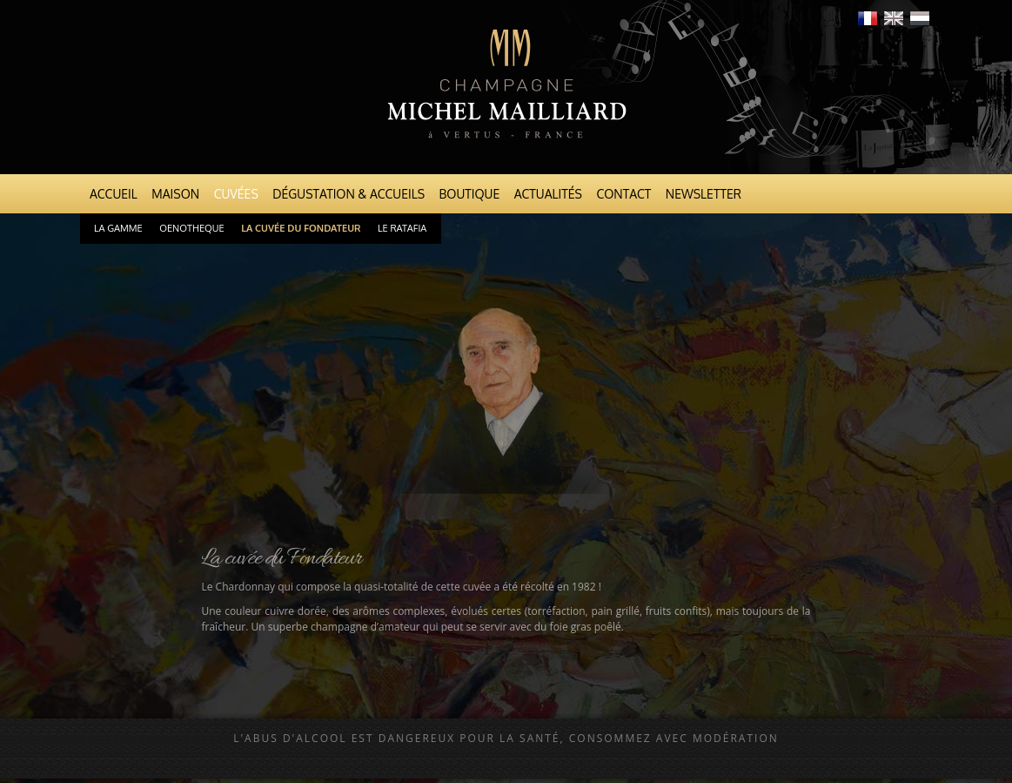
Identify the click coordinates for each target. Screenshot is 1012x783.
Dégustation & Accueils (348, 193)
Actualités (548, 193)
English (894, 18)
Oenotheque (191, 228)
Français (868, 18)
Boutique (469, 193)
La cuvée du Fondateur (300, 228)
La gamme (118, 228)
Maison (175, 193)
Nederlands (920, 18)
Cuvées (236, 193)
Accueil (113, 193)
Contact (623, 193)
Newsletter (703, 193)
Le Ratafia (402, 228)
